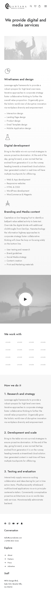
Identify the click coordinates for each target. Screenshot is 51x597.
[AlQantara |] (15, 6)
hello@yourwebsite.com (13, 537)
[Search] (30, 6)
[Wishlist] (34, 6)
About (10, 555)
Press (10, 562)
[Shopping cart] (38, 6)
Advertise (11, 566)
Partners (11, 559)
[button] (45, 6)
